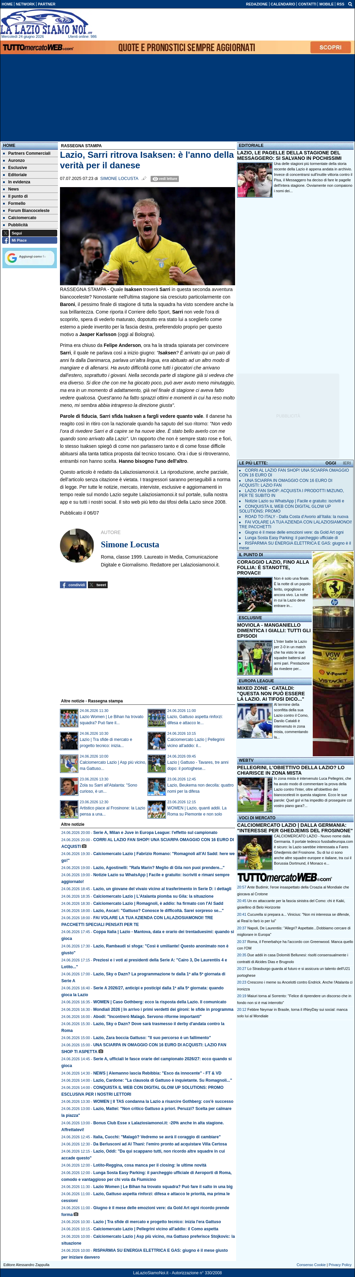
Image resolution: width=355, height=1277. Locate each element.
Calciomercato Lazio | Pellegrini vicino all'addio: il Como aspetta (155, 1229)
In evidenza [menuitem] (16, 182)
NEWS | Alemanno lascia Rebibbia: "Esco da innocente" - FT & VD (157, 1073)
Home (9, 145)
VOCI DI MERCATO (257, 818)
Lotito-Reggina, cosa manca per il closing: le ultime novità (149, 1165)
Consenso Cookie (311, 1265)
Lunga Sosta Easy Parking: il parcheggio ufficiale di (291, 537)
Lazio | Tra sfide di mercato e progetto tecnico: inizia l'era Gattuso (157, 1221)
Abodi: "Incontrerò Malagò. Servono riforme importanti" (147, 1016)
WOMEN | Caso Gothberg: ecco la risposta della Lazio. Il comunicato (160, 1002)
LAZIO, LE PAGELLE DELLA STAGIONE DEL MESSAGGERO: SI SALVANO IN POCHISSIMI (289, 155)
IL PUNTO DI (251, 554)
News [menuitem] (11, 189)
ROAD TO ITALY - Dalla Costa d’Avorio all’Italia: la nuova (296, 516)
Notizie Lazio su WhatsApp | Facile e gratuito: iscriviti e (294, 501)
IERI (347, 463)
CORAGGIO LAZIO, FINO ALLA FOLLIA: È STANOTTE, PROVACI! (273, 567)
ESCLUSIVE (250, 617)
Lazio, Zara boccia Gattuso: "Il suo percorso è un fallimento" (152, 1037)
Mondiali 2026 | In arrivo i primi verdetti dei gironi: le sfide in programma (163, 1009)
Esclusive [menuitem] (15, 167)
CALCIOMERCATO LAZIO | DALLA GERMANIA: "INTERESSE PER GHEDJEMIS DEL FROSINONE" (295, 827)
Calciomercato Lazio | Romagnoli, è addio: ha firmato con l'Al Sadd (158, 903)
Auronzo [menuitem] (14, 160)
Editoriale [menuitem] (15, 174)
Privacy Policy (340, 1265)
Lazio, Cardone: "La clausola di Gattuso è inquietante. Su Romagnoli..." (162, 1080)
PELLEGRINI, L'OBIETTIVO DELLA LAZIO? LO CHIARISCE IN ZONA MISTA (290, 770)
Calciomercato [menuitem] (19, 217)
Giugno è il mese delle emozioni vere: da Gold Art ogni (294, 532)
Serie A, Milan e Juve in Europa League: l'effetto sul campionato (155, 832)
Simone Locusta (119, 178)
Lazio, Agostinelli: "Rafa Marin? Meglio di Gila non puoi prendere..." (159, 867)
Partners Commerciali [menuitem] (26, 153)
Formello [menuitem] (14, 203)
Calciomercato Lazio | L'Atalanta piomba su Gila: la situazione (153, 896)
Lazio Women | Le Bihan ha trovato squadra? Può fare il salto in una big (163, 1186)
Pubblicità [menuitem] (15, 225)
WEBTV (246, 760)
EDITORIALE (251, 145)
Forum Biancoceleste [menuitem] (26, 210)
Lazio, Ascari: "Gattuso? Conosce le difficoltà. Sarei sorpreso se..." (158, 910)
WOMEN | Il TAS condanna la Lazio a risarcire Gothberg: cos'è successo (163, 1101)
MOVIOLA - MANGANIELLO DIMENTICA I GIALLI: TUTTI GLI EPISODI (274, 630)
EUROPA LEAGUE (256, 681)
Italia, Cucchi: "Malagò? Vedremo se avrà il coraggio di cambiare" (157, 1137)
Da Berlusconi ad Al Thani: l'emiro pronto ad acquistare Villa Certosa (160, 1144)
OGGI (330, 463)
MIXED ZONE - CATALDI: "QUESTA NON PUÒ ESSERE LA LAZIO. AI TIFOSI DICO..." (271, 693)
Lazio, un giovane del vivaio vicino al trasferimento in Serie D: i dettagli (162, 888)
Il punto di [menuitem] (15, 196)
